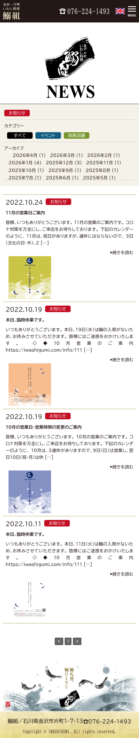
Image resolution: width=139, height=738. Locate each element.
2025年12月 (59, 163)
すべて (20, 135)
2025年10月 (22, 170)
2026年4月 (25, 155)
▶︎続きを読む (121, 252)
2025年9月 (61, 170)
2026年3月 (62, 155)
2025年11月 (99, 163)
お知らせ (17, 113)
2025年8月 (98, 170)
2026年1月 (21, 163)
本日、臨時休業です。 (25, 320)
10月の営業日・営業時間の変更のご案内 (44, 427)
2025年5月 (95, 178)
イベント (48, 135)
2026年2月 (99, 155)
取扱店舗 (76, 135)
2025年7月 (21, 178)
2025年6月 (58, 178)
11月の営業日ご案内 (25, 213)
